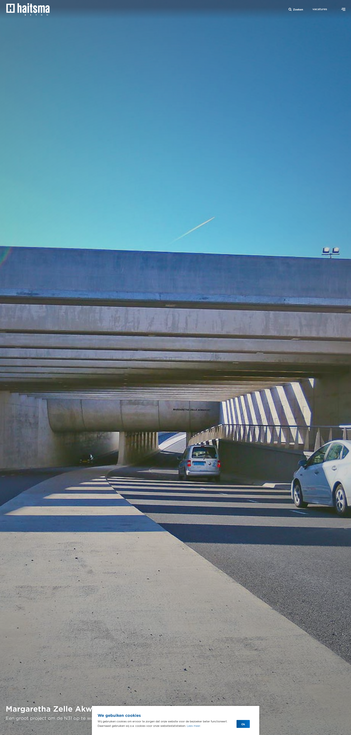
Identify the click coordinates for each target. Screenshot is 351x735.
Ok (243, 724)
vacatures (319, 9)
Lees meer (193, 725)
